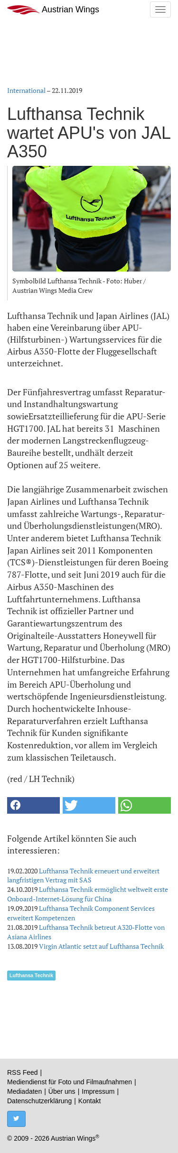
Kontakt (89, 1101)
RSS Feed (22, 1072)
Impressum (98, 1091)
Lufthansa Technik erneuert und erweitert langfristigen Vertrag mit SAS (83, 875)
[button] (33, 805)
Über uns (61, 1091)
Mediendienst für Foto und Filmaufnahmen (69, 1082)
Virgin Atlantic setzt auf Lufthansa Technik (101, 946)
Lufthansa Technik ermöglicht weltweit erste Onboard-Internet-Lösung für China (87, 894)
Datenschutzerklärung (39, 1101)
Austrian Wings (53, 10)
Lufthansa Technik (31, 975)
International (26, 90)
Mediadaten (24, 1091)
